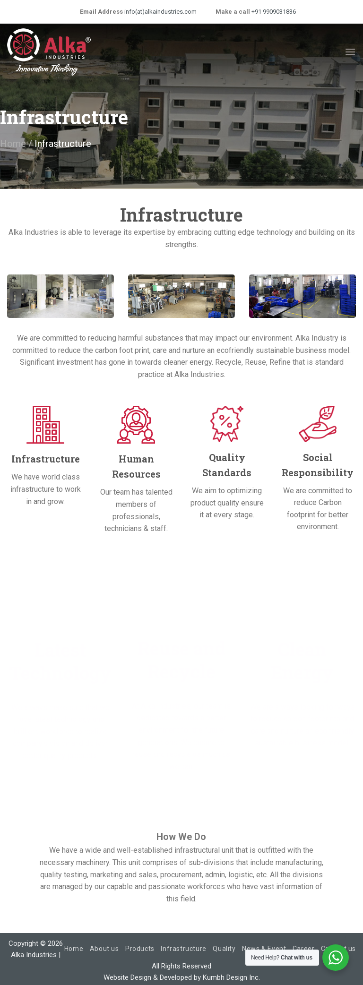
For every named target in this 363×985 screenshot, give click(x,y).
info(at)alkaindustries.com (160, 11)
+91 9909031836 (273, 11)
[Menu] (350, 51)
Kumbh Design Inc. (231, 977)
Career (304, 948)
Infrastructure (184, 948)
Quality (224, 948)
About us (104, 948)
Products (140, 948)
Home (13, 143)
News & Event (264, 948)
